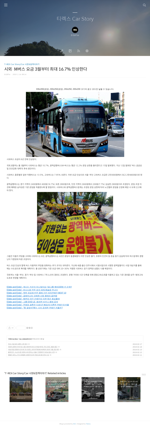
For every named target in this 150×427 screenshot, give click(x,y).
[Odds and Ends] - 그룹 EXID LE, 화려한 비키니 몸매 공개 (32, 302)
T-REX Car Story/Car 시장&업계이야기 (21, 64)
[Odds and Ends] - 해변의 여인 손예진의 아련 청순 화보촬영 (33, 299)
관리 (87, 50)
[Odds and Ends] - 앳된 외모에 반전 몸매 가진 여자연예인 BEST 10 (36, 293)
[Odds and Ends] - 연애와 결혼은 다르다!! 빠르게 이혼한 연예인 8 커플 (38, 305)
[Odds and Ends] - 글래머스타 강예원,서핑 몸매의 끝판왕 (32, 296)
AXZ (74, 424)
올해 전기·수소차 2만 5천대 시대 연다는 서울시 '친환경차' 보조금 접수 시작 (31, 352)
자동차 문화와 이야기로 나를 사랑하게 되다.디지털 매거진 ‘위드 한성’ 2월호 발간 (32, 347)
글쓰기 (62, 50)
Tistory (88, 424)
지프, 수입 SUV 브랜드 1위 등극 (17, 344)
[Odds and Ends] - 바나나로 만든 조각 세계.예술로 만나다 (32, 290)
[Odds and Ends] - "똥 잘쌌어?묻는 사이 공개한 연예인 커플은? (35, 308)
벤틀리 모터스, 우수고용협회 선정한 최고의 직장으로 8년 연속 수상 (28, 355)
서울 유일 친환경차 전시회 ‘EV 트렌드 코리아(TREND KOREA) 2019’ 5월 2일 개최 (33, 349)
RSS (79, 50)
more (144, 374)
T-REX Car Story (13, 339)
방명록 (71, 50)
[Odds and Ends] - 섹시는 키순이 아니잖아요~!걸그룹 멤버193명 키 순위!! (39, 287)
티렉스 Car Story (75, 19)
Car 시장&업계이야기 (25, 339)
